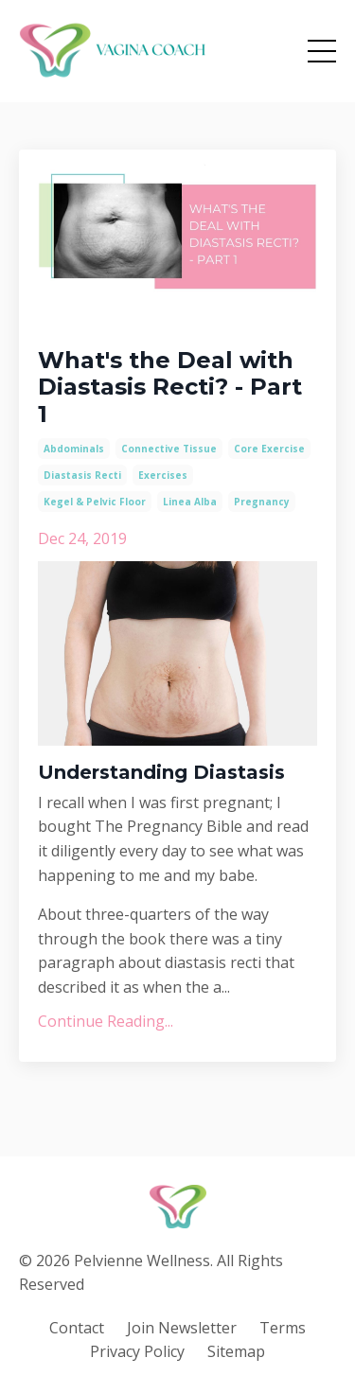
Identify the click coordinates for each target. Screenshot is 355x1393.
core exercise (269, 448)
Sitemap (236, 1351)
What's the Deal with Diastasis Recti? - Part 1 (170, 388)
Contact (76, 1327)
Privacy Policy (137, 1351)
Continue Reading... (105, 1021)
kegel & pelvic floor (95, 501)
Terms (282, 1327)
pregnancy (262, 501)
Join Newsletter (182, 1327)
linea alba (190, 501)
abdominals (74, 448)
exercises (162, 475)
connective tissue (169, 448)
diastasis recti (82, 475)
